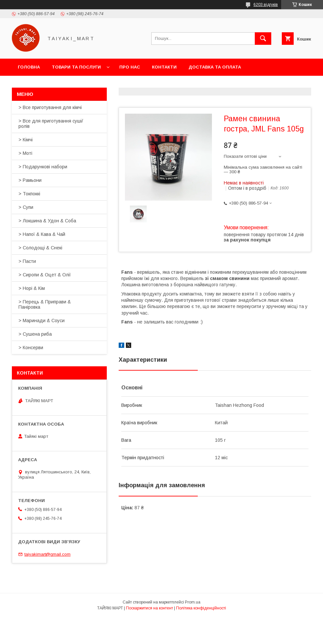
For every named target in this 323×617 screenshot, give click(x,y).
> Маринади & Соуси (41, 320)
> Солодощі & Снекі (40, 247)
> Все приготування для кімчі (50, 107)
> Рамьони (30, 180)
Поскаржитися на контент (149, 608)
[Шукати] (263, 38)
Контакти (164, 67)
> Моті (25, 153)
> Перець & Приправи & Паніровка (44, 304)
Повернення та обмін (45, 84)
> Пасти (27, 261)
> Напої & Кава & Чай (41, 234)
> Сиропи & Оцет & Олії (44, 274)
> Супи (25, 207)
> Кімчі (25, 139)
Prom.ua (192, 602)
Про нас (129, 67)
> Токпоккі (29, 193)
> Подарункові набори (42, 166)
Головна (29, 67)
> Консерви (30, 347)
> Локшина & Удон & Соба (47, 220)
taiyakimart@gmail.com (47, 554)
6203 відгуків (265, 4)
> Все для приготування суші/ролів (50, 123)
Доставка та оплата (215, 67)
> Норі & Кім (31, 288)
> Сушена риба (35, 334)
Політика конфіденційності (201, 608)
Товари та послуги (76, 67)
